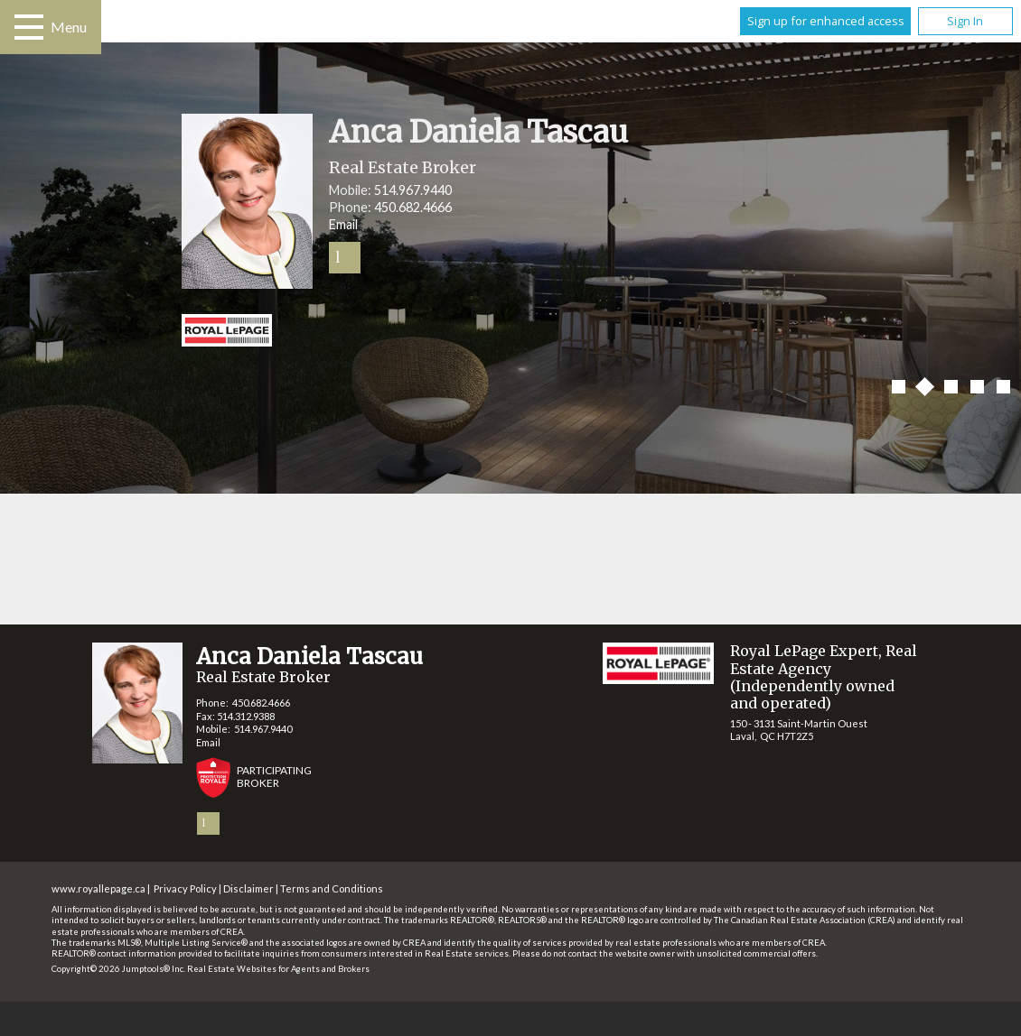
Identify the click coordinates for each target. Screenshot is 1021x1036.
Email (343, 224)
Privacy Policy (185, 888)
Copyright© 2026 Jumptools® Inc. (118, 969)
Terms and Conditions (331, 888)
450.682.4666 (413, 207)
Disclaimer (248, 888)
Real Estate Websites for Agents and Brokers (278, 969)
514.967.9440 (413, 190)
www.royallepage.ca (98, 888)
